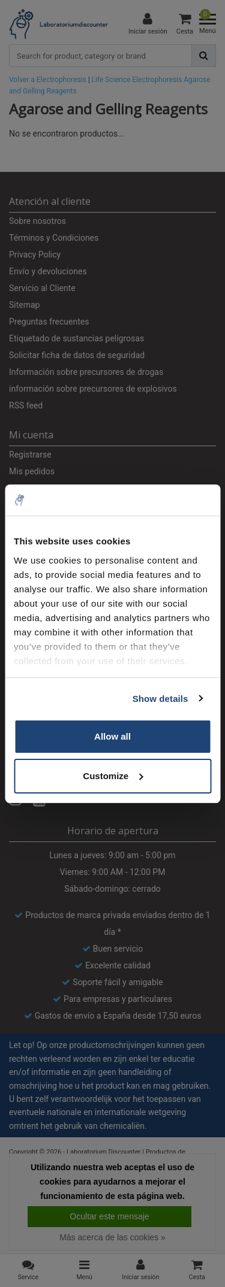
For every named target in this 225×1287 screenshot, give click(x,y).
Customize (113, 776)
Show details (160, 699)
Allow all (112, 736)
